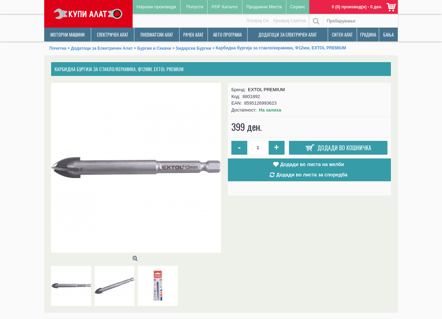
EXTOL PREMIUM (266, 89)
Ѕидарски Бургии (193, 48)
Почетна (57, 48)
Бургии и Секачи (154, 48)
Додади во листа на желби (312, 164)
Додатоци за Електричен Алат (102, 48)
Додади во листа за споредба (311, 174)
